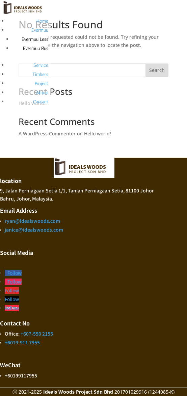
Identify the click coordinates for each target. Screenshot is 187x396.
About (42, 93)
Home (42, 21)
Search (157, 70)
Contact (40, 102)
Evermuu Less (35, 39)
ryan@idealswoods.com (32, 220)
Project (41, 83)
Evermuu (39, 30)
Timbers (40, 74)
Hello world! (97, 133)
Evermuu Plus (35, 48)
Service (40, 65)
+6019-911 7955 (22, 342)
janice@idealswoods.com (34, 229)
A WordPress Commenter (47, 133)
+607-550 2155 (37, 333)
